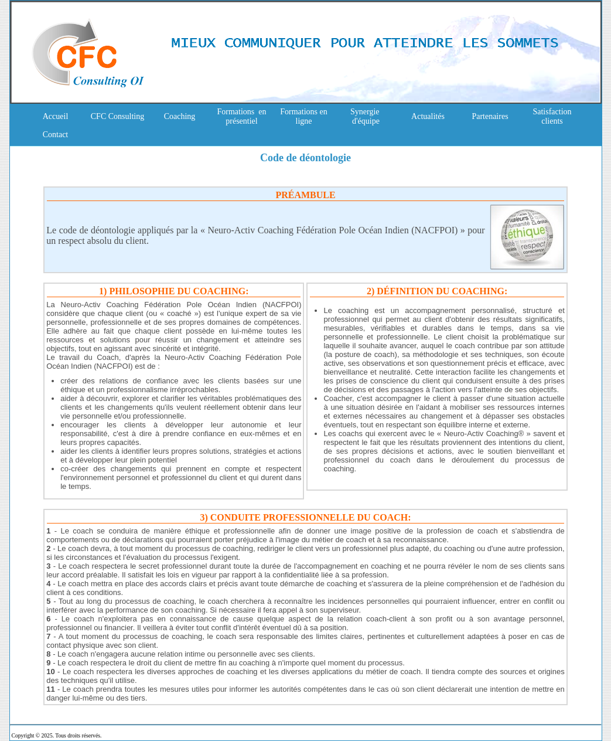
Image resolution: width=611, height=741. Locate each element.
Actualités (428, 116)
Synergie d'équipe (365, 116)
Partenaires (490, 116)
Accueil (56, 116)
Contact (56, 134)
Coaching (180, 116)
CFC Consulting (117, 116)
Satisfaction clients (552, 116)
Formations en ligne (303, 116)
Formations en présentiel (242, 116)
